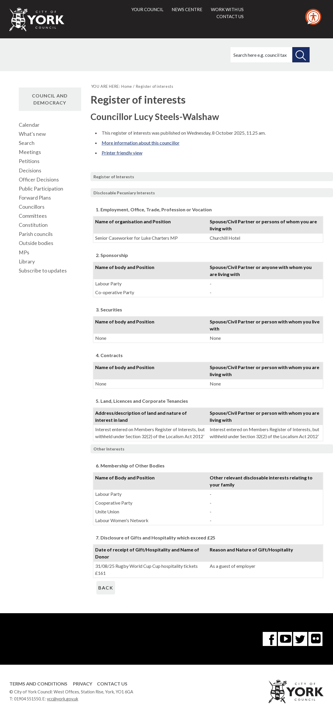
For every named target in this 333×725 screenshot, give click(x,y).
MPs (24, 252)
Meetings (30, 152)
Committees (33, 216)
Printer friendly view (122, 152)
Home (126, 86)
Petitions (29, 161)
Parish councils (36, 234)
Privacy (82, 683)
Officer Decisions (39, 179)
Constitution (33, 225)
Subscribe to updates (43, 271)
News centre (187, 9)
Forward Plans (35, 198)
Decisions (30, 170)
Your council (147, 9)
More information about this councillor (141, 142)
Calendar (29, 125)
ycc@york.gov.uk (62, 698)
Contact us (230, 16)
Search (27, 143)
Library (27, 261)
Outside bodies (36, 243)
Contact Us (112, 683)
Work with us (227, 9)
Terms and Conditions (38, 683)
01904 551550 (27, 698)
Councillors (32, 207)
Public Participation (41, 189)
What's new (32, 134)
